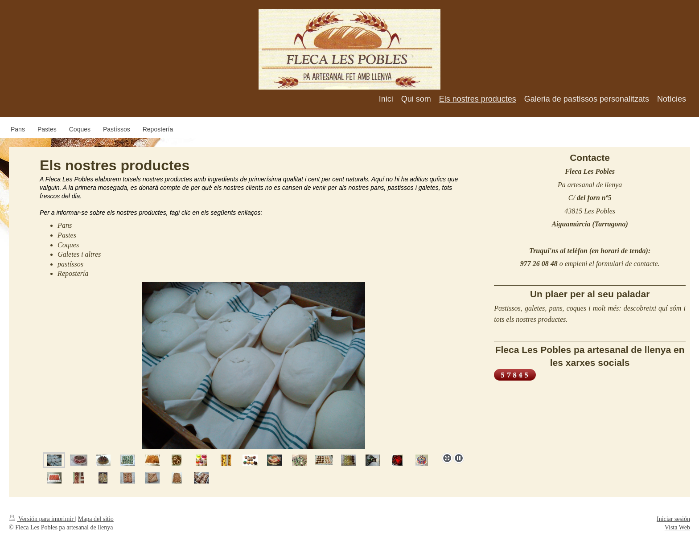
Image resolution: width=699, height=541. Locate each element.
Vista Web (677, 527)
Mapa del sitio (96, 519)
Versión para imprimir (42, 519)
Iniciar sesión (673, 519)
